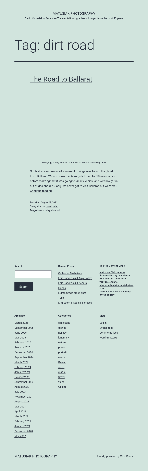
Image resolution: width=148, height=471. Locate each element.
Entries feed (106, 327)
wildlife (62, 386)
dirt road (55, 210)
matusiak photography (74, 14)
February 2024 (22, 367)
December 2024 (23, 352)
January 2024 (22, 371)
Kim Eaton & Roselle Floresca (75, 302)
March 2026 (21, 322)
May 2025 (20, 337)
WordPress (126, 456)
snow (61, 367)
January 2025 (22, 347)
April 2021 (20, 411)
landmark (63, 337)
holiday (62, 332)
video (55, 206)
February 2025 (22, 342)
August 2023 (21, 386)
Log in (103, 322)
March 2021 (21, 416)
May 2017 (20, 436)
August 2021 (21, 401)
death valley (44, 210)
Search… (19, 266)
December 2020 (23, 431)
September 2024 (24, 357)
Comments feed (109, 332)
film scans (64, 322)
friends (62, 327)
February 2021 (22, 421)
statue (61, 371)
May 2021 (20, 406)
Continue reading (41, 191)
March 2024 (21, 362)
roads (61, 357)
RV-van (62, 362)
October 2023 (22, 377)
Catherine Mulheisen (70, 273)
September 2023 (24, 381)
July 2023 (20, 391)
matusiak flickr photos (112, 272)
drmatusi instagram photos (115, 275)
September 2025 (24, 327)
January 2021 (22, 426)
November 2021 (23, 396)
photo (61, 347)
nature (62, 342)
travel (48, 206)
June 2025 (20, 332)
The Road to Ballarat (61, 79)
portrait (62, 352)
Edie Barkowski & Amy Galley (75, 278)
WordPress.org (108, 337)
